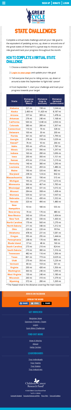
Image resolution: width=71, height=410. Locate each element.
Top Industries (35, 369)
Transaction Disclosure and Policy (31, 396)
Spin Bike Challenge (35, 328)
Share (25, 303)
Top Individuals (36, 359)
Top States (36, 366)
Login (66, 3)
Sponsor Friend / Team (35, 321)
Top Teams (35, 363)
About (35, 344)
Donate (56, 3)
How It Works (35, 340)
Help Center (35, 347)
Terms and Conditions (55, 396)
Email (36, 303)
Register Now (35, 318)
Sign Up (46, 3)
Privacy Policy (44, 396)
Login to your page (21, 72)
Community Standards (16, 396)
